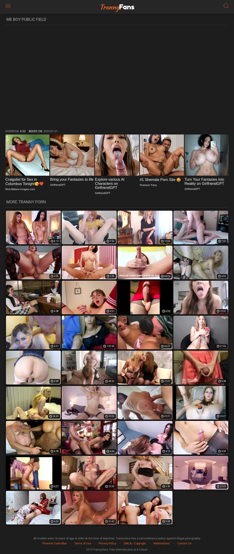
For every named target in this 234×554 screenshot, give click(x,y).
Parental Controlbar (55, 543)
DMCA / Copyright (135, 543)
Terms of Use (82, 543)
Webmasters (161, 543)
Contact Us (184, 543)
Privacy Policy (107, 543)
